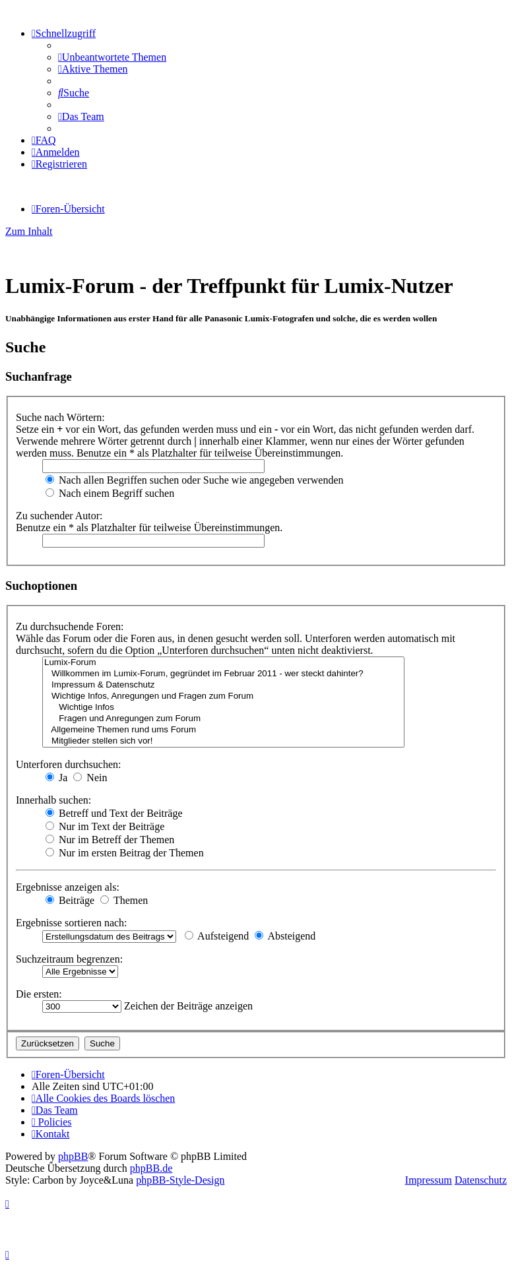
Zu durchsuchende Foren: (70, 626)
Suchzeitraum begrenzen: (69, 959)
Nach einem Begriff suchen (110, 493)
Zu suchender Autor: (59, 515)
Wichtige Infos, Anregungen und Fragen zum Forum (223, 696)
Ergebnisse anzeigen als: (67, 887)
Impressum (428, 1180)
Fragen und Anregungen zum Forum (223, 718)
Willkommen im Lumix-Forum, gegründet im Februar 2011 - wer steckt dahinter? (223, 674)
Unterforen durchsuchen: (68, 764)
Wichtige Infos (223, 707)
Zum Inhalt (29, 231)
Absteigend (285, 936)
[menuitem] (112, 57)
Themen (124, 900)
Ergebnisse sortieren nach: (71, 922)
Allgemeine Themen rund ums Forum (223, 730)
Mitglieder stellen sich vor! (223, 741)
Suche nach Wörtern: (60, 417)
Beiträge (70, 900)
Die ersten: (39, 994)
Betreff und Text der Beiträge (114, 813)
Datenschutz (481, 1180)
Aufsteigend (217, 936)
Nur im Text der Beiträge (105, 826)
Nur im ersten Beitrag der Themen (125, 852)
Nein (90, 777)
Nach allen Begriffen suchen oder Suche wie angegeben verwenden (195, 480)
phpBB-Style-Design (180, 1180)
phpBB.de (151, 1168)
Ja (56, 777)
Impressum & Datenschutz (223, 685)
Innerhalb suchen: (53, 800)
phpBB (73, 1156)
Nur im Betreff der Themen (110, 839)
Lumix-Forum (223, 662)
